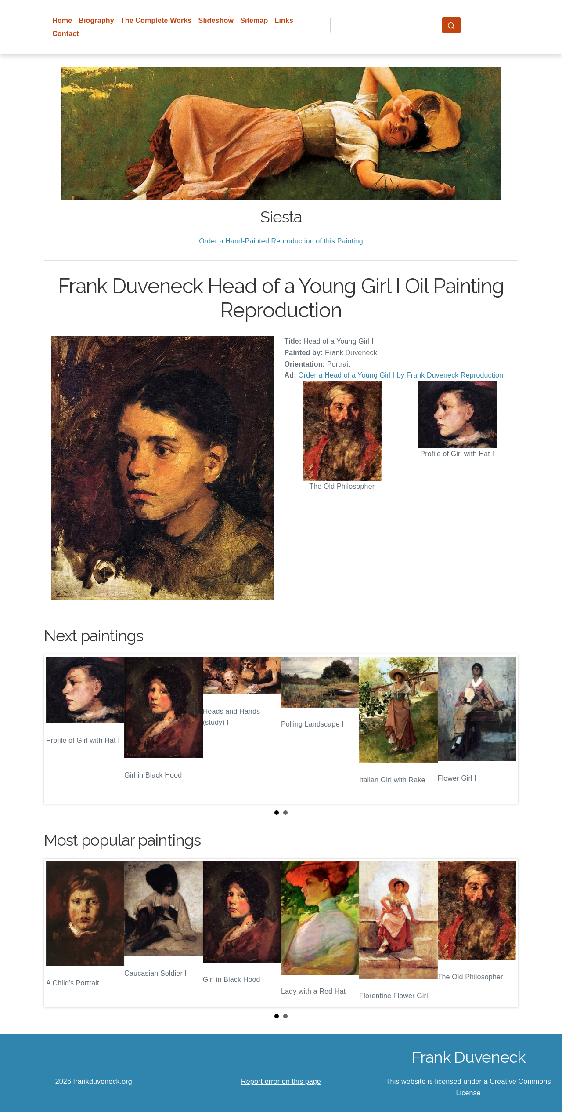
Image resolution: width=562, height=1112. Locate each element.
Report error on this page (281, 1081)
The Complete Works (156, 20)
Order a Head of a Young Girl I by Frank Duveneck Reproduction (400, 375)
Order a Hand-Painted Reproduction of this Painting (281, 241)
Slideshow (216, 20)
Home (62, 20)
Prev (57, 729)
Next (504, 729)
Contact (65, 33)
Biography (96, 20)
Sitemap (254, 20)
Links (284, 20)
